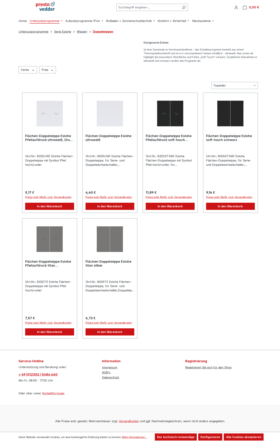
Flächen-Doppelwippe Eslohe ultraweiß (108, 138)
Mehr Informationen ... (134, 437)
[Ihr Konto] (236, 7)
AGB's (106, 372)
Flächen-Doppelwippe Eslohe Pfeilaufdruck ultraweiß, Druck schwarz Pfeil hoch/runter (49, 138)
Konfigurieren (210, 437)
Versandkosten (129, 421)
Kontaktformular (53, 393)
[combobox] (148, 7)
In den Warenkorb (49, 206)
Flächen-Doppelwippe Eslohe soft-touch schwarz (229, 138)
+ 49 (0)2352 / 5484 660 (38, 374)
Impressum (109, 367)
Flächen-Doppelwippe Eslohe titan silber (108, 263)
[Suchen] (183, 7)
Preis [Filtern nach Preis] (48, 70)
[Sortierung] (234, 85)
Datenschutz (110, 377)
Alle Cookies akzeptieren (243, 437)
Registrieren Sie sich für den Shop (208, 367)
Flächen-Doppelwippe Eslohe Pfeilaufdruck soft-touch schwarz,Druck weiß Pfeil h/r (169, 138)
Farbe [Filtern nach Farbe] (28, 70)
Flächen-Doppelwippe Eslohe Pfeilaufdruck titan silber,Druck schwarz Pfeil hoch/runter (48, 263)
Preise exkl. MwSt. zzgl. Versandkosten (48, 197)
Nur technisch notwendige (175, 437)
